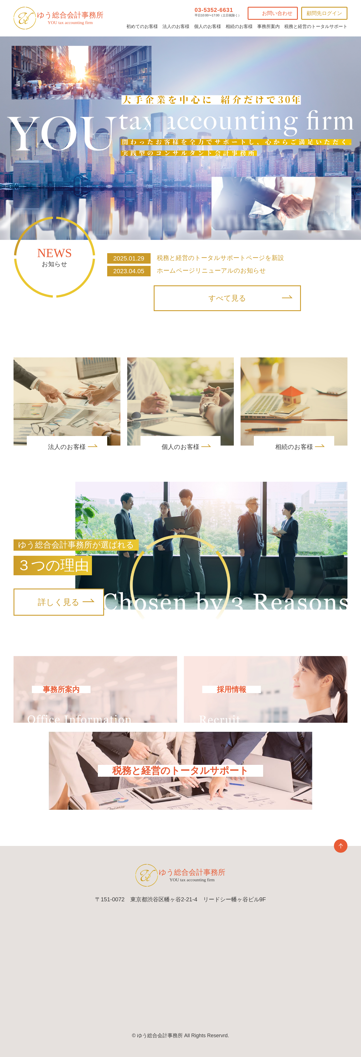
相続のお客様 (239, 26)
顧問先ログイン (324, 13)
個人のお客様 (207, 26)
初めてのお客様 (142, 26)
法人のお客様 (176, 26)
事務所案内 (268, 26)
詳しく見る (59, 602)
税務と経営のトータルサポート (315, 26)
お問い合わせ (277, 13)
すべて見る (227, 298)
